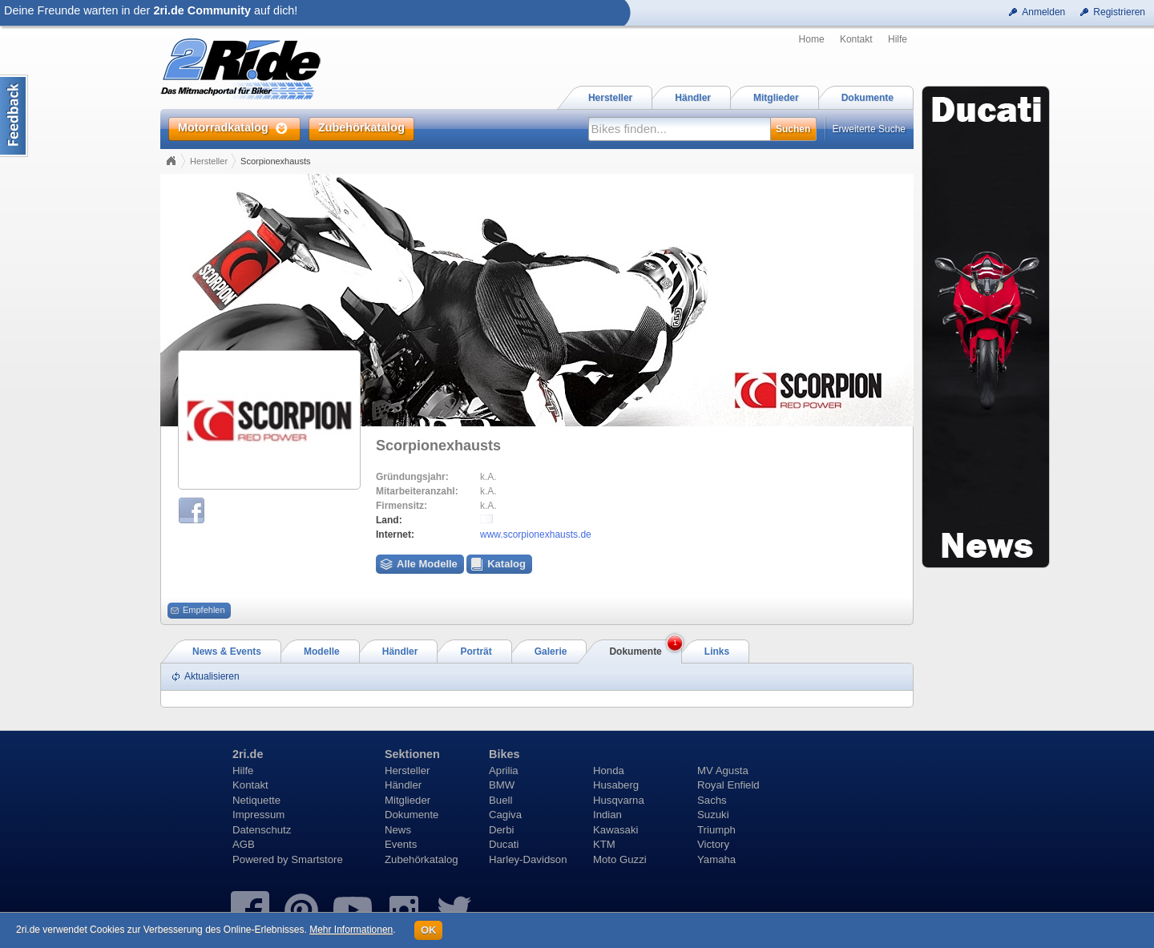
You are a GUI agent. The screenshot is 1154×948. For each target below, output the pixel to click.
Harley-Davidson (528, 859)
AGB (243, 844)
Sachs (712, 800)
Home (812, 39)
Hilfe (897, 39)
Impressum (258, 815)
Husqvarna (618, 800)
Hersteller (209, 161)
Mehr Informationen (351, 929)
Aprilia (503, 770)
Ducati (503, 844)
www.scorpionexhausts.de (535, 534)
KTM (604, 844)
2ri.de (247, 754)
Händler (403, 785)
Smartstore (317, 859)
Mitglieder (407, 800)
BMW (501, 785)
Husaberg (616, 785)
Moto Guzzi (620, 859)
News (398, 830)
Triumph (716, 830)
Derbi (501, 830)
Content (14, 116)
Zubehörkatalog (421, 859)
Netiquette (256, 800)
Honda (608, 770)
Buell (500, 800)
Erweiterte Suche (869, 129)
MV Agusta (722, 770)
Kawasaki (615, 830)
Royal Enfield (728, 785)
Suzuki (713, 815)
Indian (607, 815)
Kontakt (856, 39)
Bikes (504, 754)
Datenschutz (261, 830)
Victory (713, 844)
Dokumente (411, 815)
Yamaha (716, 859)
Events (401, 844)
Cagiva (505, 815)
